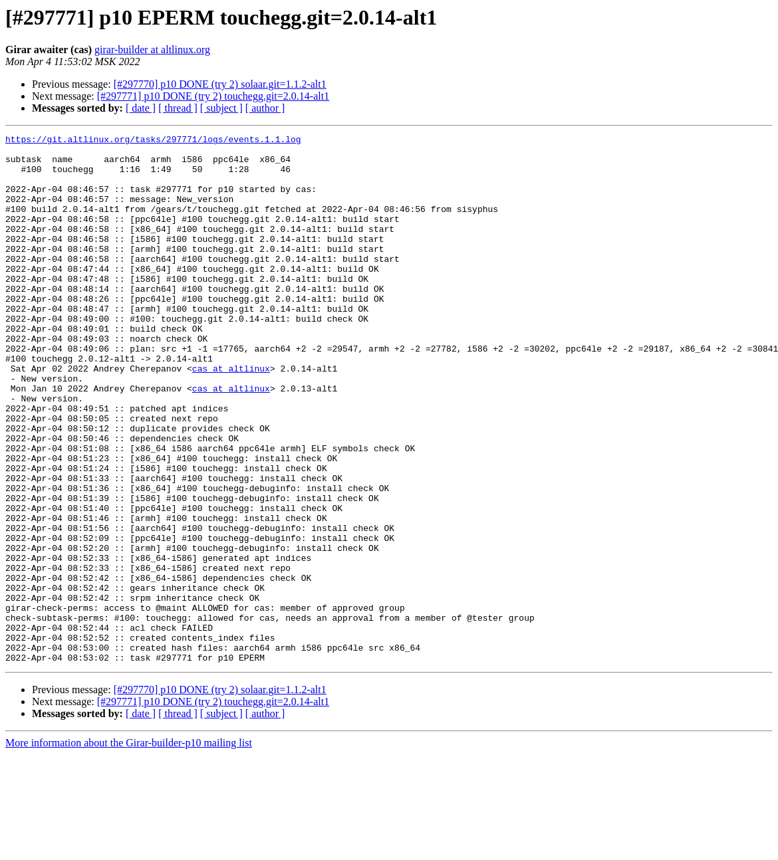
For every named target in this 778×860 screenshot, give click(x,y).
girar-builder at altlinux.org (152, 49)
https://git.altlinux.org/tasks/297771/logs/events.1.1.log (153, 141)
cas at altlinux (231, 416)
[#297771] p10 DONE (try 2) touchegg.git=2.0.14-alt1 (213, 96)
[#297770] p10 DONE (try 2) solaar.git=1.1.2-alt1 (220, 84)
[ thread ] (177, 108)
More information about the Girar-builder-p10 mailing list (128, 848)
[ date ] (141, 108)
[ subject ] (221, 108)
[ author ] (265, 108)
